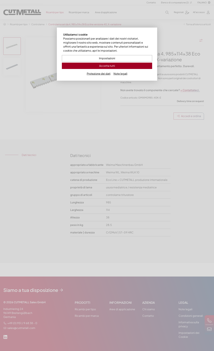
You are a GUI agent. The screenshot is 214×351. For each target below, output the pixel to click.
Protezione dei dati (99, 73)
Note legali (120, 73)
